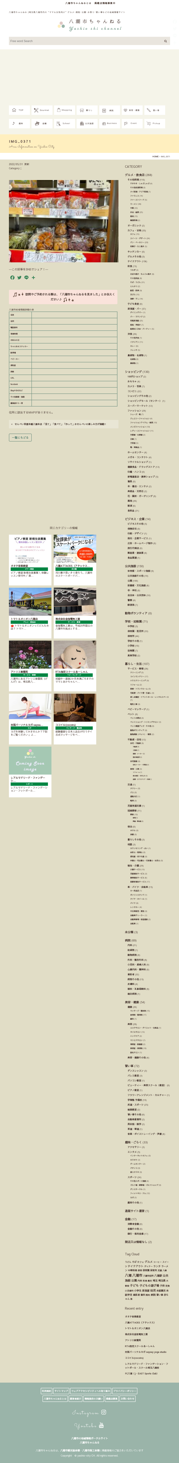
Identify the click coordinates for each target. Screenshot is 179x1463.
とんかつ (133, 286)
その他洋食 (134, 338)
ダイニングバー (136, 312)
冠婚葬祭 (132, 810)
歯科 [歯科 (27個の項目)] (143, 1294)
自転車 (132, 923)
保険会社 (132, 528)
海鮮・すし (134, 299)
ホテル (132, 830)
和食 (130, 266)
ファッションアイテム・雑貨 (141, 422)
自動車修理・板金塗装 (139, 919)
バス (132, 792)
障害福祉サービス (137, 878)
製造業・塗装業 (135, 552)
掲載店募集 (111, 1398)
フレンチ (133, 350)
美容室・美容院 (136, 1048)
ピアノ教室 (133, 1090)
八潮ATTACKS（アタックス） (140, 1322)
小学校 (131, 645)
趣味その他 (133, 1202)
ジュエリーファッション (139, 418)
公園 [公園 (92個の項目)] (134, 1280)
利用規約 (46, 1391)
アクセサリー (134, 1146)
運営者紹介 (75, 1398)
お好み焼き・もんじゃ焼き (140, 274)
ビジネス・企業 (135, 519)
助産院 (131, 949)
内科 (130, 945)
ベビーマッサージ (137, 709)
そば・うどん (135, 282)
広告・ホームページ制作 (140, 543)
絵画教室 (132, 1109)
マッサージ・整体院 (138, 1011)
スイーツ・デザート (138, 238)
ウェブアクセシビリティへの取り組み (90, 1391)
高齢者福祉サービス (138, 882)
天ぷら (132, 294)
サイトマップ (61, 1391)
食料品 (131, 510)
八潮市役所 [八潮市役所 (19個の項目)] (148, 1275)
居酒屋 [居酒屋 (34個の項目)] (145, 1290)
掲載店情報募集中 (104, 3)
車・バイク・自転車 (138, 886)
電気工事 (133, 704)
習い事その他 (134, 1114)
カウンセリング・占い (139, 848)
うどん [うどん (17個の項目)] (128, 1261)
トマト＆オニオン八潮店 (137, 1328)
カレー (132, 346)
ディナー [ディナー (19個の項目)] (148, 1266)
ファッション (134, 410)
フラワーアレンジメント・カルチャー (147, 1094)
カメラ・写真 (134, 386)
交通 (130, 784)
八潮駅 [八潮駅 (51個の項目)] (158, 1275)
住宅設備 (133, 761)
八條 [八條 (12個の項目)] (165, 1270)
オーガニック (134, 225)
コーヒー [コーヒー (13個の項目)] (157, 1262)
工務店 (135, 750)
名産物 (132, 359)
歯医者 (131, 974)
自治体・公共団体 (137, 595)
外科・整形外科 (135, 959)
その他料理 (133, 179)
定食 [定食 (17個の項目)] (167, 1285)
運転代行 (133, 796)
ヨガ (132, 1197)
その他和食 (134, 278)
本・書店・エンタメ (138, 486)
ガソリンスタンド (137, 895)
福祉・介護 (133, 865)
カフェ (132, 234)
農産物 (132, 363)
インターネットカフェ (139, 1155)
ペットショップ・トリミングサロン (144, 722)
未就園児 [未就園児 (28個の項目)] (161, 1290)
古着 (132, 439)
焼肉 (132, 216)
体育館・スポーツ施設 (139, 570)
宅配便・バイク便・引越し (140, 693)
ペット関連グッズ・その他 (140, 726)
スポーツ (132, 1177)
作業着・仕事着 (136, 435)
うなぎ (132, 270)
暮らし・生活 (133, 664)
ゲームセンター (136, 1164)
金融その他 (133, 1228)
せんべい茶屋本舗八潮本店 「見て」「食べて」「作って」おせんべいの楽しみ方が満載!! (58, 424)
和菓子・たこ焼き (137, 246)
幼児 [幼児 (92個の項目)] (153, 1290)
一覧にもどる (20, 437)
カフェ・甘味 (134, 230)
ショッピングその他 (138, 395)
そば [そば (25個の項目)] (134, 1262)
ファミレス (134, 196)
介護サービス (135, 869)
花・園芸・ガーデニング (140, 496)
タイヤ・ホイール (137, 899)
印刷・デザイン (135, 533)
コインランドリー (137, 676)
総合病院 (132, 993)
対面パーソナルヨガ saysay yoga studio (145, 1351)
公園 (130, 580)
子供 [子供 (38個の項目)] (162, 1285)
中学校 (131, 626)
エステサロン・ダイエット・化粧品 (144, 1028)
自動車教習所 (134, 1119)
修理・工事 (134, 769)
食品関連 (132, 557)
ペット (131, 714)
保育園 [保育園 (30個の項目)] (146, 1270)
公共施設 (130, 566)
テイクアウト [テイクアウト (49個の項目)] (135, 1266)
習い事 (129, 1066)
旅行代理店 (133, 548)
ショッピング (133, 372)
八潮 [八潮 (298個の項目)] (128, 1275)
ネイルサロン (135, 1032)
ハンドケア (134, 1036)
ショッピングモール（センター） (145, 400)
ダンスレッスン (135, 1070)
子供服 (132, 443)
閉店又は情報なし (136, 1242)
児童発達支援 (134, 805)
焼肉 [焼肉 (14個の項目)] (148, 1294)
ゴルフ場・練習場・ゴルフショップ (144, 1185)
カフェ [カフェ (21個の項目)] (140, 1261)
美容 (130, 1024)
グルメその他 (134, 256)
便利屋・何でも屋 (137, 856)
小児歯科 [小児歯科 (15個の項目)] (129, 1290)
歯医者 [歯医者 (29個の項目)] (136, 1294)
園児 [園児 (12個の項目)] (150, 1280)
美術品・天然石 (135, 491)
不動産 (135, 747)
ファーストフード (137, 200)
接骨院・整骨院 (136, 1015)
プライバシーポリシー (124, 1391)
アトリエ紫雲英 (133, 1340)
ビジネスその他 (135, 523)
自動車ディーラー (137, 915)
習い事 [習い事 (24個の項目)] (159, 1294)
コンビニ (132, 391)
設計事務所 (136, 757)
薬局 (130, 500)
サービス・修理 (135, 668)
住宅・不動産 (135, 743)
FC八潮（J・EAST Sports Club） (142, 1373)
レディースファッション (139, 431)
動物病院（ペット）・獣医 (140, 734)
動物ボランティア (136, 613)
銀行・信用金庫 (135, 1233)
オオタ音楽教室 (133, 1316)
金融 (128, 1219)
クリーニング (135, 672)
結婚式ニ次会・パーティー (140, 329)
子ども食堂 (133, 303)
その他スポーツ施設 (138, 1181)
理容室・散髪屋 (136, 1044)
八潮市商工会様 (90, 1450)
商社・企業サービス (138, 538)
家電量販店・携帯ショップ (141, 476)
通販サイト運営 (135, 1211)
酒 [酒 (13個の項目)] (131, 1299)
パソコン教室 (134, 1080)
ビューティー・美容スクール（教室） (147, 1085)
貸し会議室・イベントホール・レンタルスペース (149, 697)
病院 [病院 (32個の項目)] (153, 1294)
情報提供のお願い (94, 1398)
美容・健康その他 (137, 1057)
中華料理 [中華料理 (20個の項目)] (132, 1270)
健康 (130, 1006)
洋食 (130, 333)
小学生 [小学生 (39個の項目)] (137, 1290)
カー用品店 (134, 890)
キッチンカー (134, 251)
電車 (132, 800)
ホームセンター (135, 452)
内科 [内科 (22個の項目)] (140, 1280)
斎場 (134, 818)
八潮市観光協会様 (70, 1450)
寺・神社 (132, 590)
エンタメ (132, 1151)
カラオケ (133, 1160)
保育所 (131, 635)
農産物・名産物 (135, 355)
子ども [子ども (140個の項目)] (134, 1285)
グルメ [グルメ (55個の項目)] (149, 1262)
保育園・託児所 (135, 631)
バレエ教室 (133, 1075)
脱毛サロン (134, 1052)
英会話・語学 (134, 1124)
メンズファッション (138, 427)
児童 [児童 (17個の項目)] (160, 1270)
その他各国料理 (136, 187)
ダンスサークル (136, 1189)
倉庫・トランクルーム (139, 689)
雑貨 (130, 505)
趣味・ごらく (133, 1142)
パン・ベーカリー (137, 242)
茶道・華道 (133, 1128)
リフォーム (134, 685)
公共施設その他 (135, 575)
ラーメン (133, 204)
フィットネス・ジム (138, 1193)
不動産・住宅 (134, 739)
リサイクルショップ (138, 461)
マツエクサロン (136, 1040)
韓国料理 (133, 220)
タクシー (133, 788)
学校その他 (133, 640)
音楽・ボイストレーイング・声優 (145, 1133)
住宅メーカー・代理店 (140, 765)
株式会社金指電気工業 (136, 1334)
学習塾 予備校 (135, 1099)
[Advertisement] (89, 79)
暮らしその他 (134, 839)
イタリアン (134, 342)
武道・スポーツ (135, 1104)
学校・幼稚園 (133, 621)
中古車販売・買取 (137, 911)
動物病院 (132, 954)
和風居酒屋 (134, 320)
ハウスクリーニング (138, 680)
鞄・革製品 (134, 447)
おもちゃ (132, 381)
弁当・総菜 (134, 212)
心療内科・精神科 (137, 969)
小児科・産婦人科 (137, 964)
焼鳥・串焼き (135, 325)
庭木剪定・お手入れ (139, 776)
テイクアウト (134, 261)
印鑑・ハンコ (134, 471)
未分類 (129, 932)
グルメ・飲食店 (135, 175)
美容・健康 (132, 1002)
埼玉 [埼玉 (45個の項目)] (155, 1280)
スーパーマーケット (138, 405)
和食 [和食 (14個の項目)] (145, 1280)
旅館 (132, 834)
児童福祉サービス (137, 873)
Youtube (89, 1426)
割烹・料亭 (134, 290)
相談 (130, 844)
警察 (130, 600)
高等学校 (132, 655)
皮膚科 (131, 983)
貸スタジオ (134, 1172)
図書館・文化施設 (137, 585)
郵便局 (131, 604)
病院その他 (133, 979)
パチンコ (133, 1168)
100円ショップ (135, 376)
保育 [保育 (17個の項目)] (140, 1270)
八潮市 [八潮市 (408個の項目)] (137, 1275)
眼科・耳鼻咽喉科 (137, 988)
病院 (128, 940)
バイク (132, 903)
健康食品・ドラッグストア (141, 466)
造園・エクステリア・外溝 (141, 779)
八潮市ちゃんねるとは (78, 3)
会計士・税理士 (136, 852)
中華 (132, 208)
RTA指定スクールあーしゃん (140, 1346)
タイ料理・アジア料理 (139, 192)
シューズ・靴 (135, 414)
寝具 (130, 481)
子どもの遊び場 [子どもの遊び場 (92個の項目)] (149, 1285)
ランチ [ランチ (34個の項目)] (157, 1266)
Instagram (89, 1413)
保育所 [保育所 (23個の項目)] (153, 1270)
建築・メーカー (138, 754)
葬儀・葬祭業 (137, 821)
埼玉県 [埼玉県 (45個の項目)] (162, 1280)
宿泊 (130, 826)
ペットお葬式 (135, 718)
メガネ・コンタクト (138, 457)
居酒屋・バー (134, 308)
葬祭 (132, 814)
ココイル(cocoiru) (134, 1357)
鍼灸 (132, 1019)
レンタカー (134, 907)
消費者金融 (133, 1223)
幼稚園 (131, 650)
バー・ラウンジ (136, 316)
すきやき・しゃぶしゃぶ (139, 183)
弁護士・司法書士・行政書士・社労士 (145, 860)
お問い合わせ (127, 1398)
